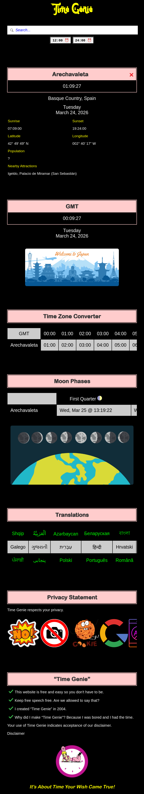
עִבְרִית (66, 547)
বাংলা (124, 533)
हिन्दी (97, 547)
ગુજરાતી (39, 547)
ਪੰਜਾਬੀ (18, 560)
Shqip (18, 533)
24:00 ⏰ (83, 40)
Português (97, 560)
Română (124, 560)
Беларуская (97, 533)
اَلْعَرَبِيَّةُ (39, 533)
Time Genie (72, 9)
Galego (18, 547)
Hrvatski (124, 547)
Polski (66, 560)
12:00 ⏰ (60, 40)
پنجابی (39, 560)
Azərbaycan (65, 533)
